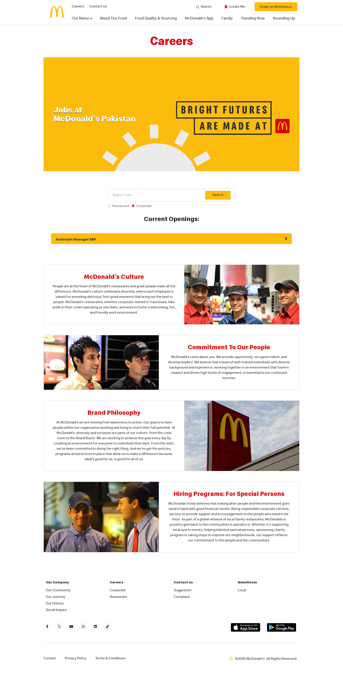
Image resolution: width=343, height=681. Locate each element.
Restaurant (121, 206)
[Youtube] (71, 626)
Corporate (144, 206)
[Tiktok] (107, 626)
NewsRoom (247, 582)
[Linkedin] (95, 626)
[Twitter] (59, 626)
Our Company (57, 582)
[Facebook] (47, 626)
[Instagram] (83, 626)
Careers (78, 7)
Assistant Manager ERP (76, 239)
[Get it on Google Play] (281, 627)
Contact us (183, 582)
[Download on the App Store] (245, 627)
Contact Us (98, 7)
